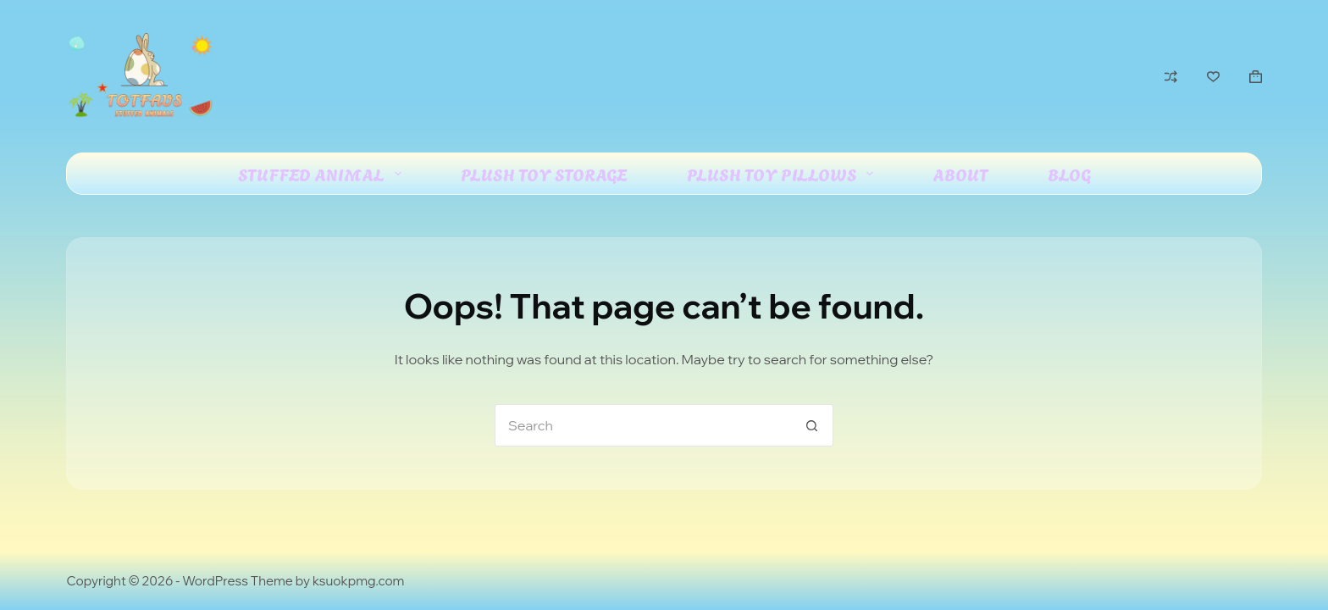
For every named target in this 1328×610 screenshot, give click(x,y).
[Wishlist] (1213, 76)
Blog (1069, 173)
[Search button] (812, 425)
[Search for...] (643, 425)
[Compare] (1171, 76)
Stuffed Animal (323, 173)
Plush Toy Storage (544, 173)
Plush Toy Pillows (783, 173)
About (960, 173)
